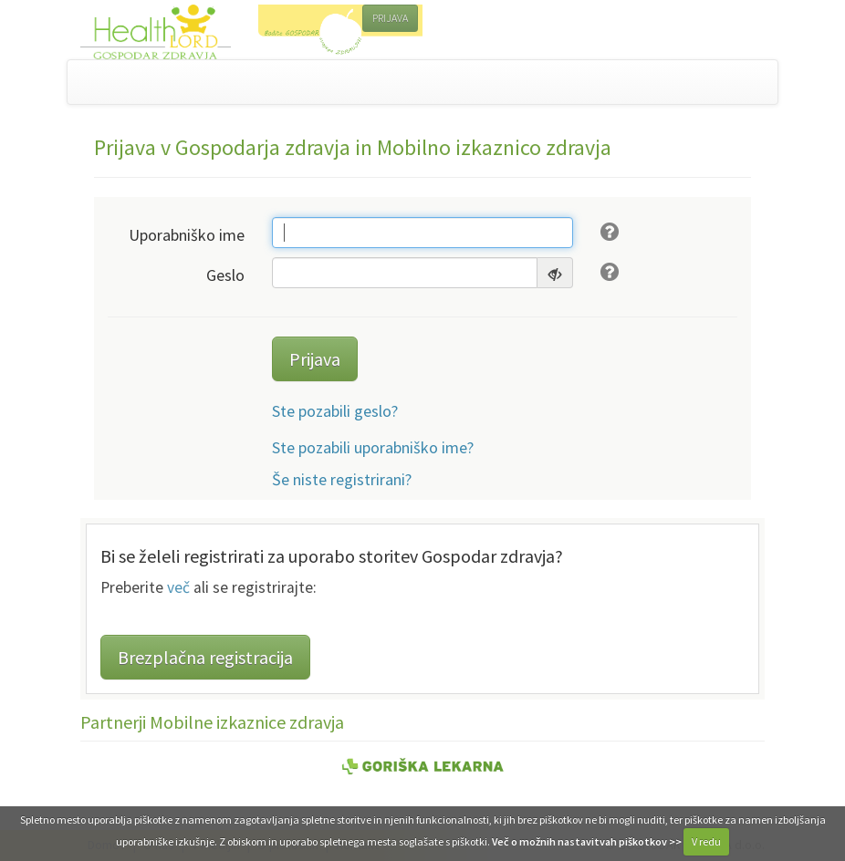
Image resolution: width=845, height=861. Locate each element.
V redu (706, 841)
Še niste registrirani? (342, 479)
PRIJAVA (390, 18)
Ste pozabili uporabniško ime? (373, 447)
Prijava (314, 359)
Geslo (225, 275)
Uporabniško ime (187, 234)
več (178, 587)
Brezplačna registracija (205, 657)
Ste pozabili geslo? (335, 410)
